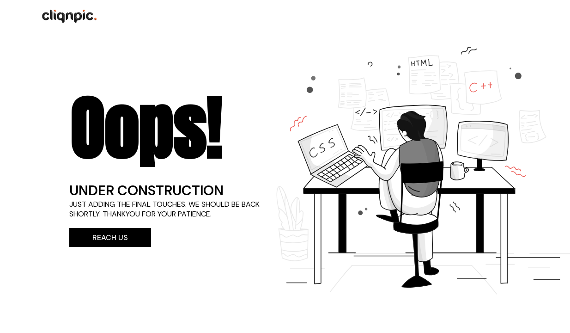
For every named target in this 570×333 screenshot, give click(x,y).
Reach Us (110, 237)
